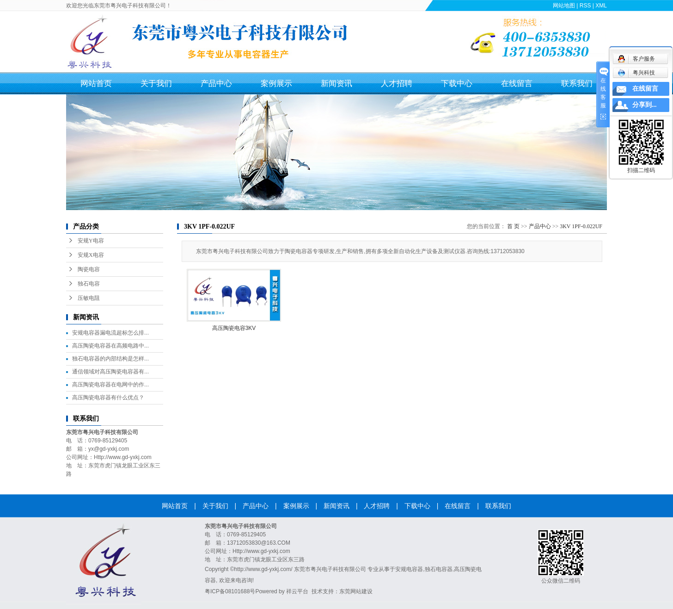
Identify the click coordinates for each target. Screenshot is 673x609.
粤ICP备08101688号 (230, 591)
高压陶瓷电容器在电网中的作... (110, 384)
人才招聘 (396, 83)
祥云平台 (297, 591)
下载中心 (456, 83)
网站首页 (96, 83)
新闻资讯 (336, 83)
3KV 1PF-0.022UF (581, 226)
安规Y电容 (91, 240)
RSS (585, 5)
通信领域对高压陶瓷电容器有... (110, 371)
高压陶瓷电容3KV (234, 328)
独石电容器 (439, 569)
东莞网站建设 (356, 591)
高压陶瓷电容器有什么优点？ (108, 397)
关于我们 (156, 83)
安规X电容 (91, 255)
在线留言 (516, 83)
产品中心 (216, 83)
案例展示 (276, 83)
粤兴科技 (636, 72)
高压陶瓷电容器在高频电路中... (110, 345)
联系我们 (577, 83)
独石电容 (89, 283)
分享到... (644, 104)
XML (601, 5)
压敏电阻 (89, 298)
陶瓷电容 (89, 269)
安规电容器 (409, 569)
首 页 (513, 226)
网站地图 (564, 5)
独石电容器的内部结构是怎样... (110, 358)
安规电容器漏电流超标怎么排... (110, 332)
